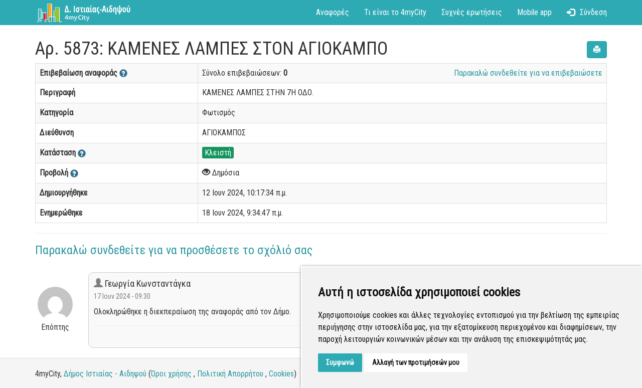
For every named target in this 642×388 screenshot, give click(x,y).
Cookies (281, 373)
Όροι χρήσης (171, 373)
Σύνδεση (587, 12)
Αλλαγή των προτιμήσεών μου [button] (415, 362)
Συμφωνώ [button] (340, 362)
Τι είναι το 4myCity (395, 12)
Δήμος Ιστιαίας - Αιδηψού (105, 373)
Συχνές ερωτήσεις (471, 12)
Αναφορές (332, 12)
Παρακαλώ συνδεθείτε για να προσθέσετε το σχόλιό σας (173, 250)
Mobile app (534, 12)
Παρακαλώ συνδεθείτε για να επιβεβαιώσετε (528, 73)
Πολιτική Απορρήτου (230, 373)
